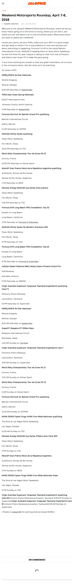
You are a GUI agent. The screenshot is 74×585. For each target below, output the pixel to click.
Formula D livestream (29, 261)
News (4, 10)
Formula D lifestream (28, 222)
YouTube (24, 343)
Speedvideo (27, 90)
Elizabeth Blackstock (11, 23)
